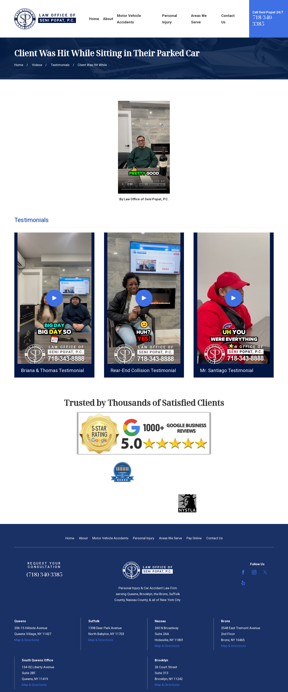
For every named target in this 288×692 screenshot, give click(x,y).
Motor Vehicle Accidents (110, 538)
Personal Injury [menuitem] (169, 19)
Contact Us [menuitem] (228, 19)
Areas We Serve (170, 538)
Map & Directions (26, 640)
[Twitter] (265, 572)
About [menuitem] (108, 19)
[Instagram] (254, 572)
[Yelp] (243, 583)
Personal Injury (143, 538)
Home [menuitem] (94, 19)
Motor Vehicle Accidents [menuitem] (129, 19)
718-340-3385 (262, 20)
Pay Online (194, 538)
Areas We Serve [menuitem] (199, 19)
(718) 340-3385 (44, 574)
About (83, 538)
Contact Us (214, 538)
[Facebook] (243, 572)
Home (69, 538)
